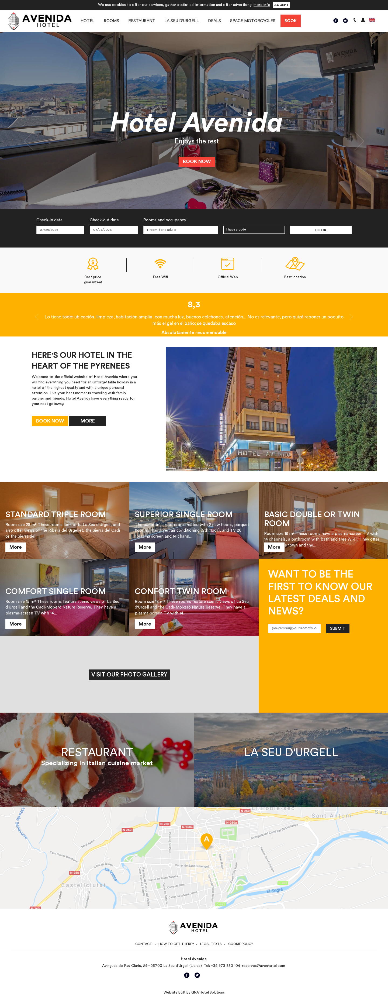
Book (291, 21)
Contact (143, 944)
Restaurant (141, 21)
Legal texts (211, 944)
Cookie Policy (240, 944)
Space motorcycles (252, 21)
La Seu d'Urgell (181, 21)
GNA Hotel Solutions (208, 992)
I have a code (236, 229)
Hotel (88, 21)
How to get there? (176, 944)
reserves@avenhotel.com (263, 966)
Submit (337, 629)
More (88, 420)
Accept (281, 4)
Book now (197, 161)
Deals (214, 21)
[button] (29, 140)
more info (262, 5)
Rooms (111, 21)
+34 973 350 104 (225, 966)
